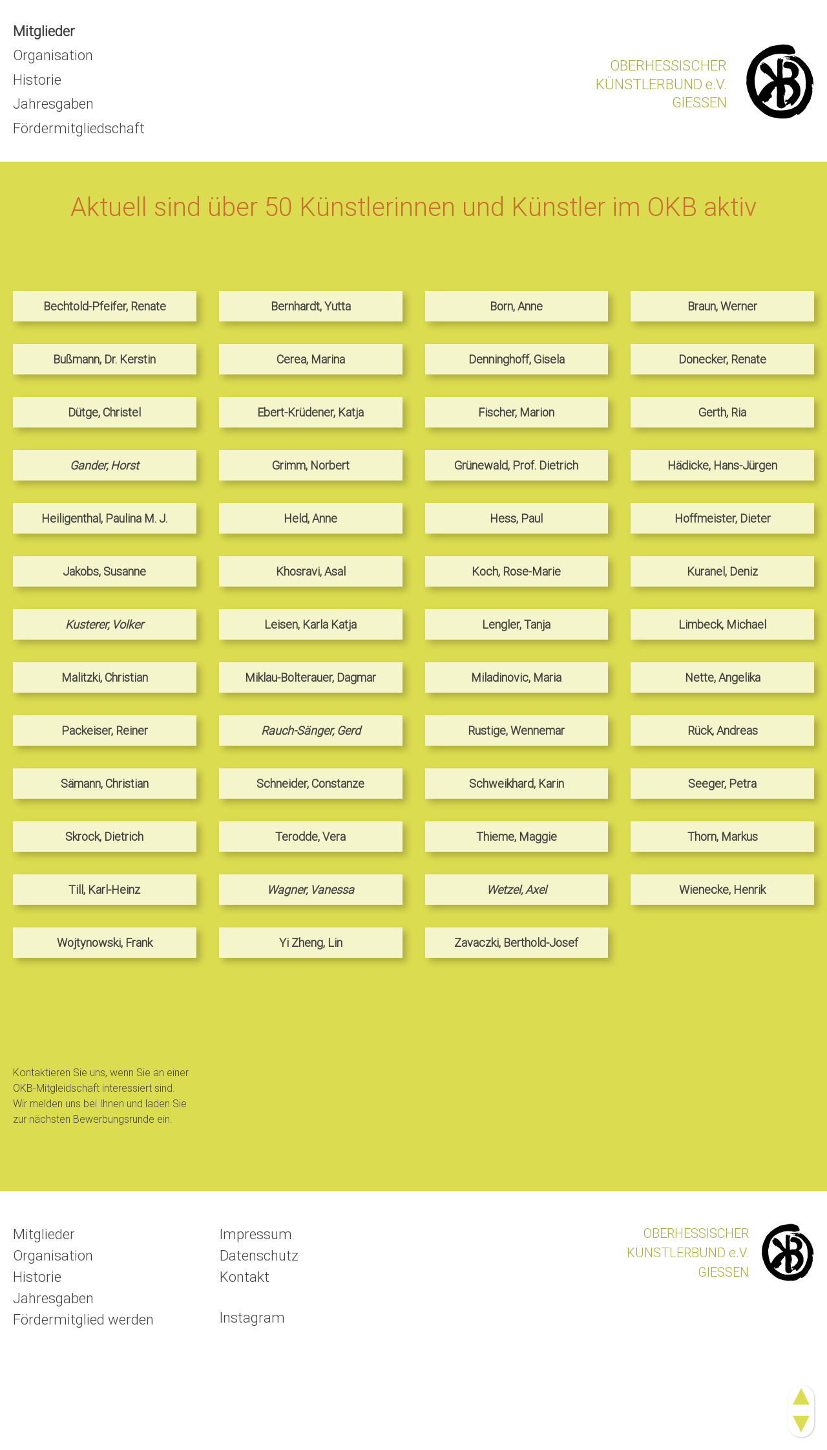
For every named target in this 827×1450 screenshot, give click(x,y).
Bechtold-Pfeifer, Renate (104, 306)
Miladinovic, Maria (516, 677)
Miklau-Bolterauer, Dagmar (310, 677)
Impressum (256, 1234)
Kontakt (244, 1277)
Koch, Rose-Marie (516, 571)
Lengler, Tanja (516, 624)
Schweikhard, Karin (516, 783)
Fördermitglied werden (83, 1319)
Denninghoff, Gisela (516, 359)
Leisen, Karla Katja (310, 624)
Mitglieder (44, 31)
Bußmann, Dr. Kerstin (104, 359)
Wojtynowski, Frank (104, 942)
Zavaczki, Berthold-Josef (516, 942)
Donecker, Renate (722, 359)
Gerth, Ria (722, 412)
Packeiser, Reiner (104, 730)
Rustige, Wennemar (516, 730)
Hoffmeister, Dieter (723, 518)
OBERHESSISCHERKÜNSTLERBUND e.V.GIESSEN (661, 84)
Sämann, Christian (105, 783)
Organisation (53, 55)
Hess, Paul (516, 518)
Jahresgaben (53, 104)
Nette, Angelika (722, 677)
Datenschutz (259, 1255)
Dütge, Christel (104, 412)
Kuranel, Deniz (722, 571)
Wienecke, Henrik (722, 889)
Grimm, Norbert (311, 465)
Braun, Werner (722, 306)
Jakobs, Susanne (104, 571)
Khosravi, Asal (311, 571)
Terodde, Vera (310, 836)
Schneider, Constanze (310, 783)
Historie (37, 80)
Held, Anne (310, 518)
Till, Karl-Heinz (104, 889)
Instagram (252, 1317)
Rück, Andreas (722, 730)
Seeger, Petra (722, 783)
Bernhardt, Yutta (311, 306)
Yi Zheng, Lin (310, 942)
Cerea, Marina (311, 359)
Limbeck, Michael (722, 624)
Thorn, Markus (722, 836)
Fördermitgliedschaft (79, 128)
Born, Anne (516, 306)
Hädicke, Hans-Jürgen (722, 465)
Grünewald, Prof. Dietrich (516, 465)
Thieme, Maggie (516, 836)
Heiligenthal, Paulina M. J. (104, 518)
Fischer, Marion (516, 412)
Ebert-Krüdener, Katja (310, 412)
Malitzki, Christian (104, 677)
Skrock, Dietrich (104, 836)
